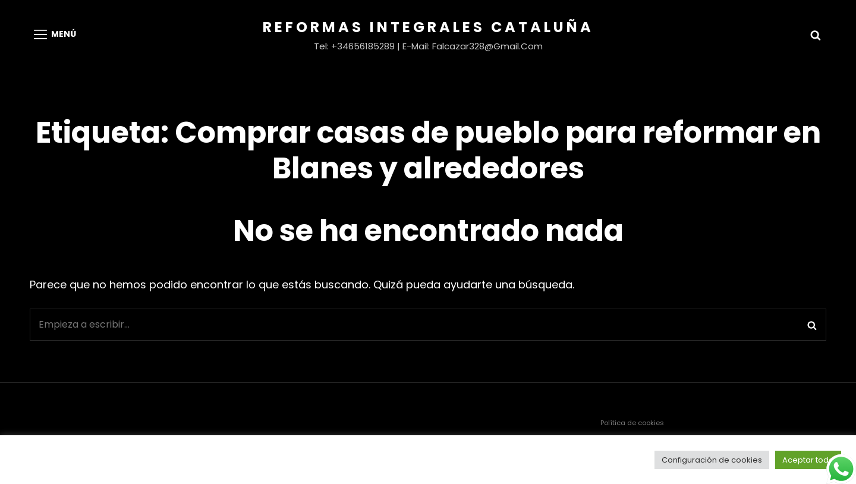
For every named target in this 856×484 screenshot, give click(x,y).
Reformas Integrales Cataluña (428, 27)
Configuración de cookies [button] (712, 460)
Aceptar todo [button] (808, 460)
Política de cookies (632, 423)
